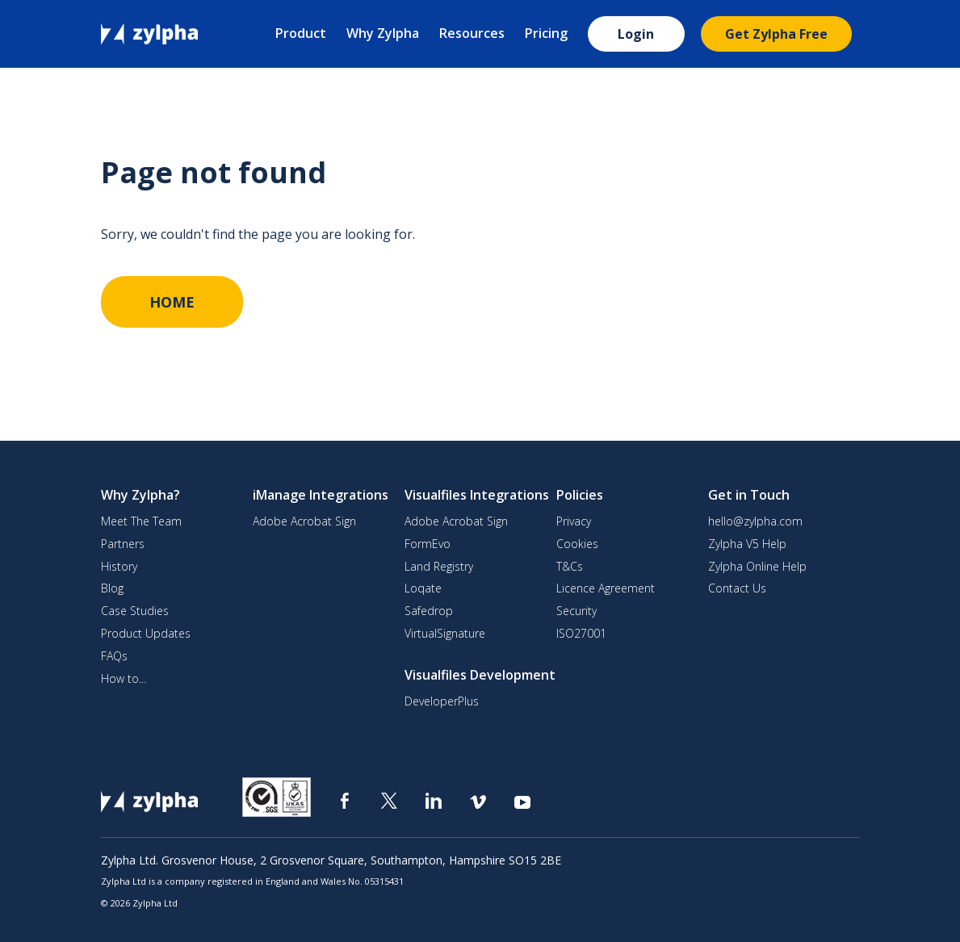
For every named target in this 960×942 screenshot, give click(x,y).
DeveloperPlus (442, 701)
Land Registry (439, 566)
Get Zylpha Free (776, 34)
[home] (149, 32)
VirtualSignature (445, 633)
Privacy (573, 521)
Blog (112, 588)
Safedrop (429, 611)
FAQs (114, 656)
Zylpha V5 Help (747, 544)
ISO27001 (581, 633)
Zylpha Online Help (757, 566)
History (119, 566)
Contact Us (737, 588)
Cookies (577, 544)
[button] (302, 35)
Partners (123, 544)
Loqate (423, 588)
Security (576, 611)
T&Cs (569, 566)
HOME (172, 302)
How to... (123, 678)
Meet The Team (141, 521)
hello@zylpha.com (755, 521)
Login (636, 34)
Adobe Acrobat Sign (304, 521)
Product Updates (146, 633)
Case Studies (135, 611)
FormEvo (428, 544)
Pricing (546, 33)
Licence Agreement (605, 588)
